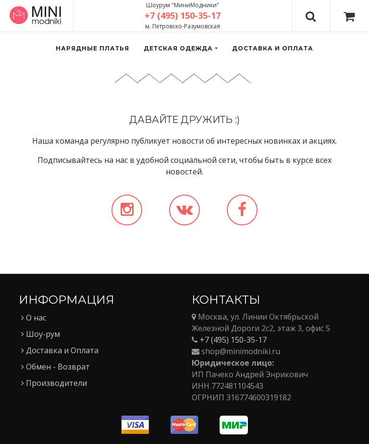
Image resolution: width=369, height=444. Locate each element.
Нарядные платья (92, 48)
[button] (180, 48)
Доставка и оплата (272, 48)
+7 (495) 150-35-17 (233, 339)
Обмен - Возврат (55, 366)
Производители (54, 383)
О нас (33, 317)
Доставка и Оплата (59, 350)
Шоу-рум (40, 334)
